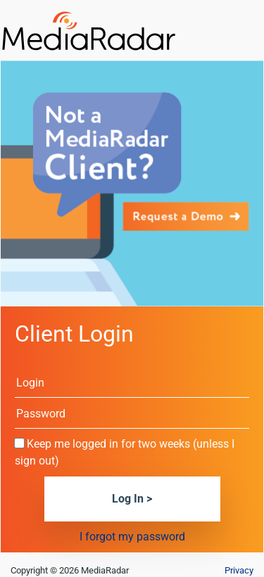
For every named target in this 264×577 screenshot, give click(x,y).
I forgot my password (132, 536)
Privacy (239, 570)
